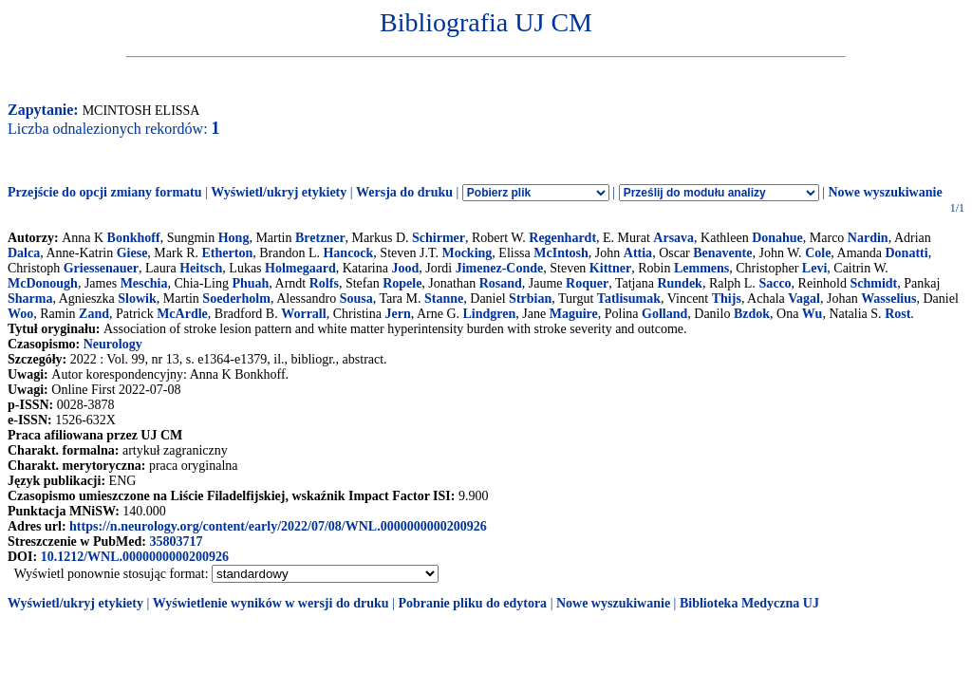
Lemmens (701, 268)
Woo (20, 314)
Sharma (30, 298)
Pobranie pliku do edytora (472, 603)
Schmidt (873, 283)
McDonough (43, 283)
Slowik (137, 298)
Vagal (804, 298)
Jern (397, 314)
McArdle (182, 314)
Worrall (303, 314)
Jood (405, 268)
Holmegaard (300, 268)
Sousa (356, 298)
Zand (94, 314)
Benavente (722, 253)
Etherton (227, 253)
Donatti (907, 253)
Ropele (402, 283)
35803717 (175, 541)
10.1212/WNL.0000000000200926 (135, 557)
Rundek (679, 283)
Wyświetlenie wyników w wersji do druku (271, 603)
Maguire (574, 314)
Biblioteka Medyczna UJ (749, 603)
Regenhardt (562, 238)
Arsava (673, 238)
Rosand (500, 283)
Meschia (144, 283)
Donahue (777, 238)
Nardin (868, 238)
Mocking (466, 253)
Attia (638, 253)
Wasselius (888, 298)
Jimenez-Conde (500, 268)
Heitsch (200, 268)
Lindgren (489, 314)
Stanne (443, 298)
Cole (818, 253)
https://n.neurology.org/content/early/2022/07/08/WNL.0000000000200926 (278, 526)
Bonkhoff (133, 238)
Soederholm (236, 298)
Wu (812, 314)
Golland (664, 314)
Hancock (348, 253)
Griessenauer (101, 268)
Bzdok (752, 314)
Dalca (24, 253)
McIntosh (561, 253)
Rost (897, 314)
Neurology (113, 344)
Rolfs (324, 283)
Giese (132, 253)
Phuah (250, 283)
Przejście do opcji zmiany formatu (105, 192)
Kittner (610, 268)
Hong (234, 238)
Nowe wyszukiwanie (885, 192)
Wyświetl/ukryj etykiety (278, 192)
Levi (814, 268)
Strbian (530, 298)
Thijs (726, 298)
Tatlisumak (629, 298)
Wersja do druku (404, 192)
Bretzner (320, 238)
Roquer (587, 283)
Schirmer (438, 238)
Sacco (774, 283)
